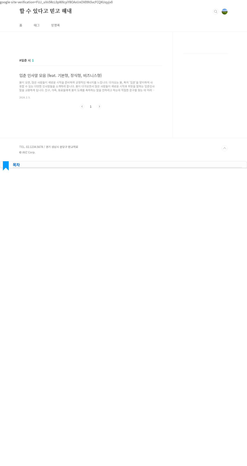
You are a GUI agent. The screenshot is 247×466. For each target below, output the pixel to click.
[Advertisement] (123, 177)
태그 (37, 25)
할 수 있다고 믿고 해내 (45, 11)
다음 (99, 106)
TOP (225, 148)
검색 (216, 11)
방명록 (55, 25)
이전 (82, 106)
